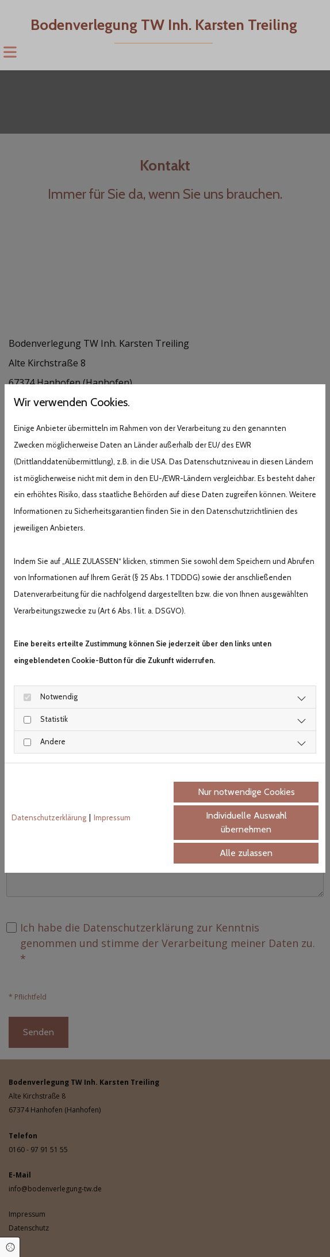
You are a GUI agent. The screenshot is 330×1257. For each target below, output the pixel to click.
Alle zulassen (246, 852)
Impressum (112, 817)
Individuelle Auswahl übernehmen (246, 822)
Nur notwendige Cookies (246, 791)
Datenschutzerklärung (48, 817)
